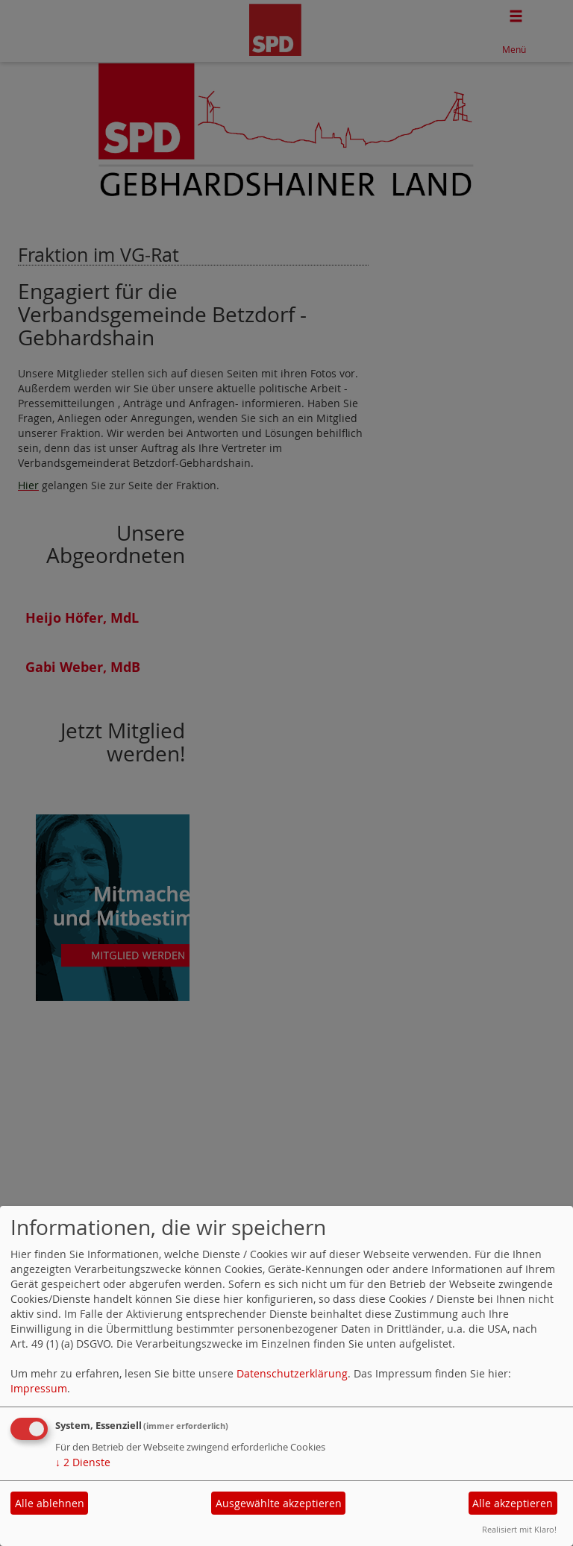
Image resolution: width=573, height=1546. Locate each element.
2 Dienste (82, 1462)
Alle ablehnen (49, 1503)
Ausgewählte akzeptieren (279, 1503)
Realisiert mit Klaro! (519, 1529)
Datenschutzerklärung (292, 1373)
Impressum (38, 1388)
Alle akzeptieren (512, 1503)
